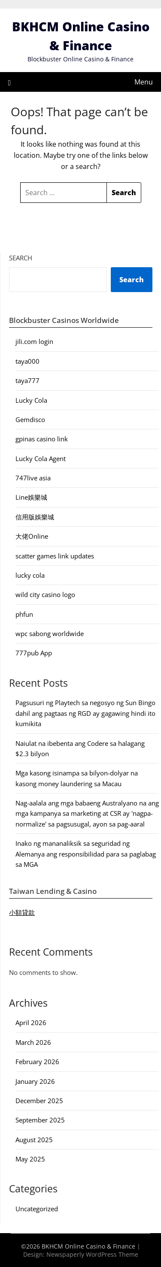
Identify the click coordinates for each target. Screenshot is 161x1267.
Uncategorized (36, 1208)
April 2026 (30, 1022)
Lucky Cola (31, 400)
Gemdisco (30, 419)
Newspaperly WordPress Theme (92, 1254)
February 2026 (37, 1061)
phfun (24, 614)
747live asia (33, 478)
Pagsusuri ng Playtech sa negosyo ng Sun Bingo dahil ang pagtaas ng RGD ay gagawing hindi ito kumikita (85, 713)
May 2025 (30, 1159)
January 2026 (35, 1081)
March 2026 (33, 1042)
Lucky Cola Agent (40, 458)
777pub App (33, 653)
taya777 (27, 380)
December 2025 (39, 1100)
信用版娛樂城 (34, 517)
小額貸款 (22, 912)
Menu (143, 82)
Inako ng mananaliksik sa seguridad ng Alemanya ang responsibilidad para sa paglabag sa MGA (85, 854)
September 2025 (40, 1120)
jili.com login (34, 341)
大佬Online (31, 536)
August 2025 (34, 1139)
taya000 (27, 361)
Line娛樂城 (31, 497)
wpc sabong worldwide (49, 633)
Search (20, 257)
